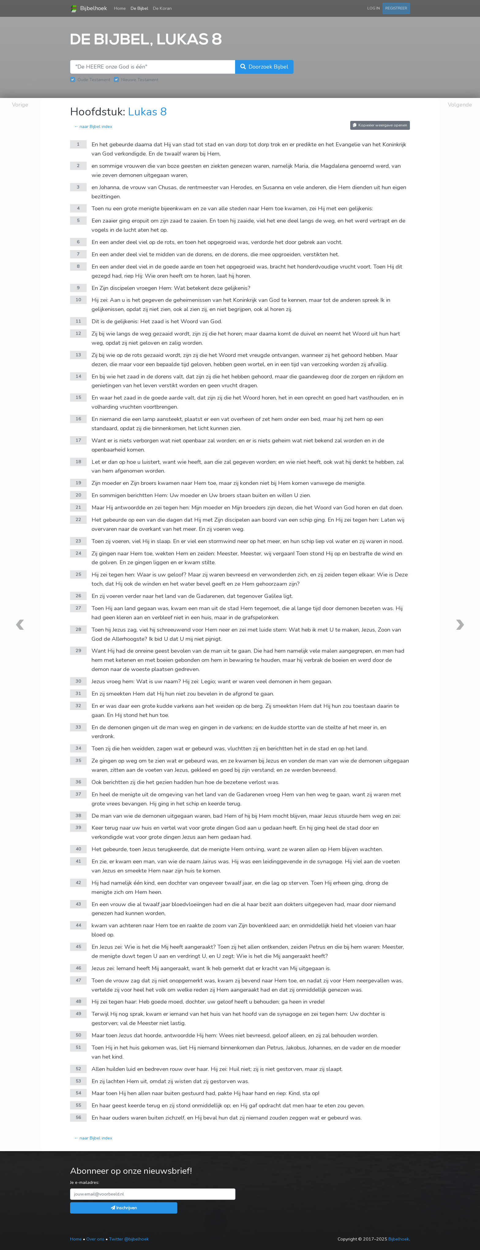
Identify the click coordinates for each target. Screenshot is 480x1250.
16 (78, 419)
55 (78, 1105)
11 (78, 321)
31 (78, 693)
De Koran (162, 8)
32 (78, 706)
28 (78, 629)
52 (78, 1069)
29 (78, 651)
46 (78, 968)
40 (78, 849)
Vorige (20, 104)
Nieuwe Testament (139, 80)
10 (78, 300)
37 (78, 794)
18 (78, 462)
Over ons (95, 1239)
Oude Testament (93, 80)
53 (78, 1081)
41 (78, 861)
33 (78, 727)
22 (78, 519)
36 (78, 782)
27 (78, 608)
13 (78, 355)
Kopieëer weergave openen (380, 125)
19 (78, 483)
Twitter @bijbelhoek (129, 1239)
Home (121, 8)
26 (78, 596)
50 (78, 1035)
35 (78, 760)
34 (78, 748)
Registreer (396, 8)
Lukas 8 (147, 111)
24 (78, 553)
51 (78, 1047)
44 (78, 925)
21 (78, 507)
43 (78, 904)
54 (78, 1093)
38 (78, 816)
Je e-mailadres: (84, 1182)
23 (78, 541)
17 (78, 440)
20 (78, 495)
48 (78, 1001)
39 (78, 827)
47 (78, 980)
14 (78, 376)
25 (78, 574)
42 (78, 883)
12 (78, 333)
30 (78, 681)
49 (78, 1014)
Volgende (460, 104)
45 (78, 947)
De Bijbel (139, 8)
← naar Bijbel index (93, 126)
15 (78, 397)
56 (78, 1117)
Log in (373, 8)
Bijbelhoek (88, 9)
